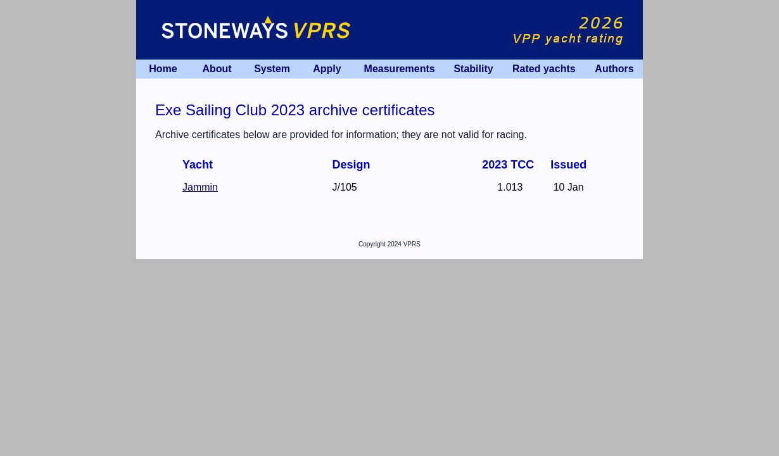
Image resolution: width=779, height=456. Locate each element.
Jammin (200, 187)
